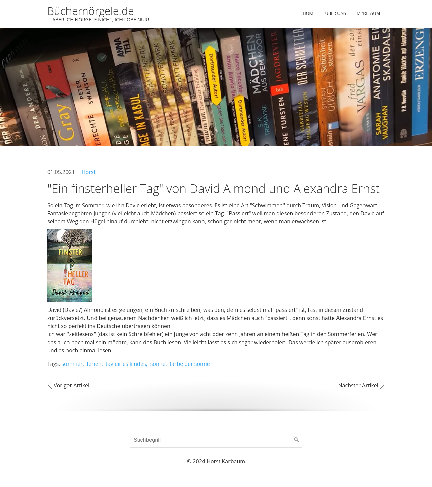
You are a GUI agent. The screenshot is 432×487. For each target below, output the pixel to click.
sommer (71, 364)
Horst (89, 172)
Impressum (368, 13)
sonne (158, 364)
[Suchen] (296, 440)
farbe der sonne (190, 364)
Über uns (335, 13)
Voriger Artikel (71, 385)
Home (309, 13)
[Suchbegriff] (216, 440)
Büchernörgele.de (90, 10)
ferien (94, 364)
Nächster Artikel (358, 385)
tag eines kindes (126, 364)
